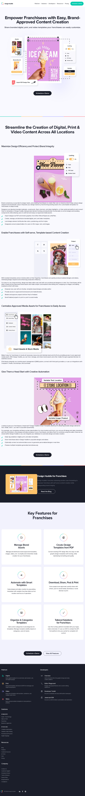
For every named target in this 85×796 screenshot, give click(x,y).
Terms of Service (5, 775)
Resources (60, 3)
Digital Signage (5, 735)
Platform (37, 3)
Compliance (4, 781)
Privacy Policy (4, 777)
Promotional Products (6, 733)
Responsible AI (5, 779)
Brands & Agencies (6, 723)
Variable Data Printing (6, 731)
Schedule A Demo (5, 773)
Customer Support (5, 771)
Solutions (44, 3)
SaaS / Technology (6, 717)
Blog (2, 747)
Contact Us (4, 769)
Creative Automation (6, 729)
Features (3, 749)
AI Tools (3, 754)
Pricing (67, 3)
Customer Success (6, 752)
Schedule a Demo (42, 93)
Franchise (3, 721)
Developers (52, 3)
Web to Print (4, 719)
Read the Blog (46, 491)
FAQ (2, 756)
